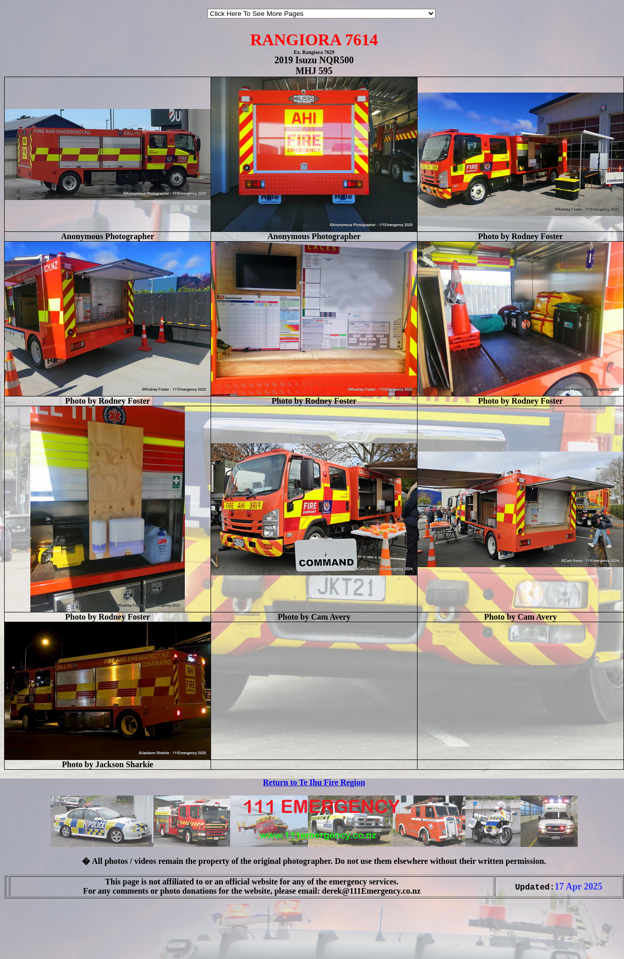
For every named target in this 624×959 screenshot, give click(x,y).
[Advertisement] (35, 937)
